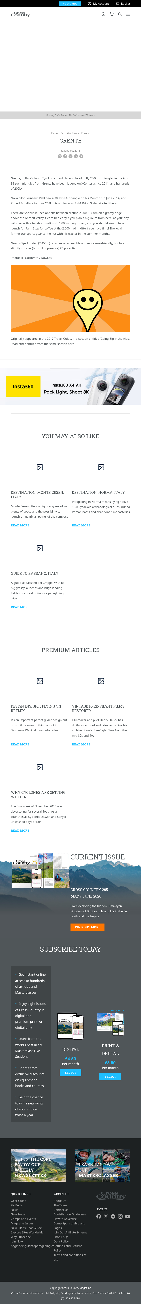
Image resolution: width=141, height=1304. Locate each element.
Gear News (18, 1214)
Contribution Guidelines (70, 1214)
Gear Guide (18, 1201)
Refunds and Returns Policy (68, 1248)
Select (70, 1073)
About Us (60, 1201)
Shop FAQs (61, 1237)
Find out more (87, 927)
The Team (60, 1205)
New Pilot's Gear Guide (26, 1228)
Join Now (17, 1241)
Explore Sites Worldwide (65, 133)
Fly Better (17, 1205)
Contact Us (61, 1210)
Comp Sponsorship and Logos (69, 1225)
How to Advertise (65, 1219)
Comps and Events (23, 1219)
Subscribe (70, 3)
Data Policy (61, 1241)
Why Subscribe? (21, 1237)
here (71, 344)
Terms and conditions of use (70, 1257)
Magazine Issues (22, 1223)
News (14, 1210)
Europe (85, 133)
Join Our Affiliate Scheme (70, 1232)
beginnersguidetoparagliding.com (28, 1246)
